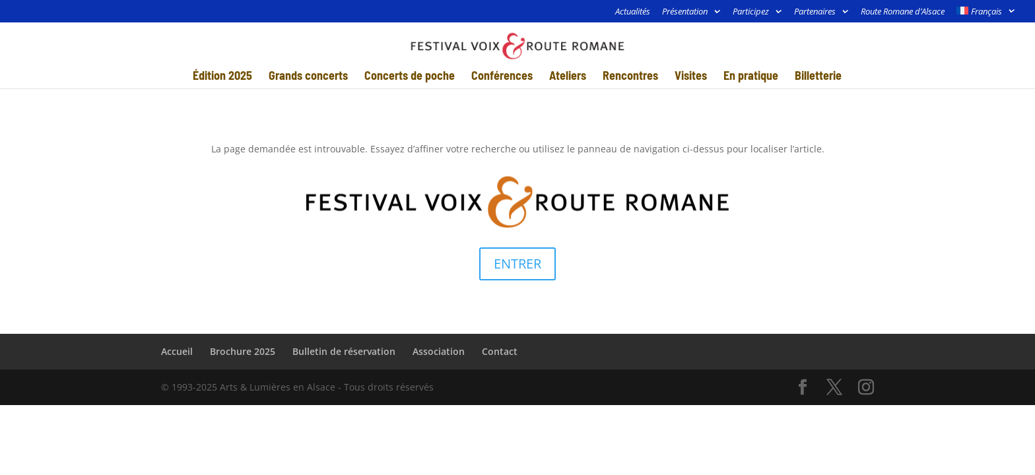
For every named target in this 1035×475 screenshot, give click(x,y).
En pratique (750, 76)
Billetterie (818, 76)
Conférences (502, 76)
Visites (691, 76)
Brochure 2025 (242, 351)
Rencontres (630, 76)
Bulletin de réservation (343, 351)
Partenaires (815, 12)
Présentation (685, 12)
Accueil (177, 351)
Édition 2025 (222, 76)
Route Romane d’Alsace (903, 12)
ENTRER (517, 263)
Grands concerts (308, 76)
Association (439, 351)
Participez (751, 12)
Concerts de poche (409, 76)
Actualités (632, 12)
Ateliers (567, 76)
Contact (500, 351)
